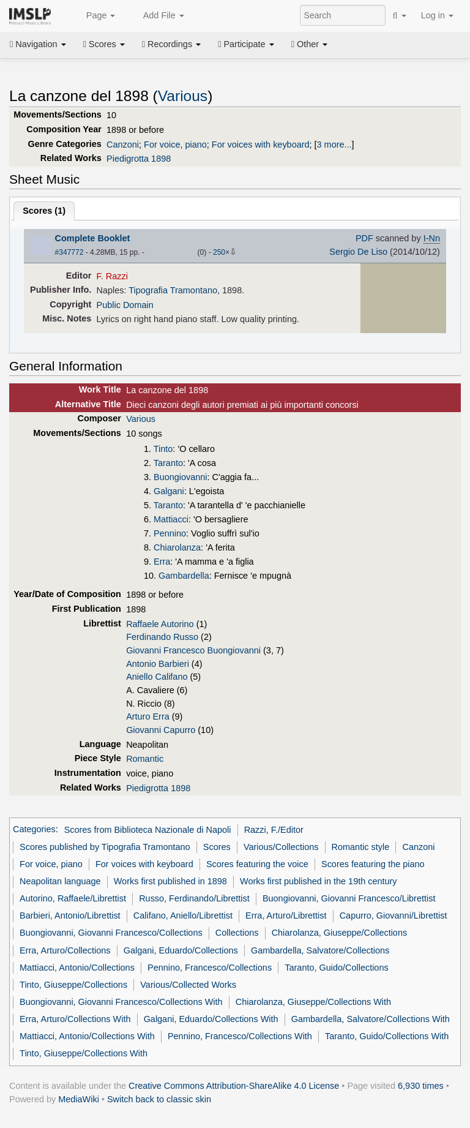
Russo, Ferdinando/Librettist (194, 898)
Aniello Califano (156, 677)
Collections (237, 933)
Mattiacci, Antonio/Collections (77, 967)
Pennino (170, 533)
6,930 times (421, 1086)
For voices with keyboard (261, 144)
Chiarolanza (177, 547)
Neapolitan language (60, 881)
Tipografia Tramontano (173, 290)
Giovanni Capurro (160, 730)
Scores (104, 44)
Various (182, 96)
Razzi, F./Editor (274, 830)
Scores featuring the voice (257, 864)
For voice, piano (175, 144)
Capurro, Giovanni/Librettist (393, 915)
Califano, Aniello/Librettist (183, 915)
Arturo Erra (148, 716)
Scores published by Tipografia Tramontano (105, 847)
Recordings (171, 44)
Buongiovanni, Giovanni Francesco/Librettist (349, 898)
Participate (246, 44)
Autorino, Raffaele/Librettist (73, 898)
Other (309, 44)
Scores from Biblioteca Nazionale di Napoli (147, 830)
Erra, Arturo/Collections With (75, 1019)
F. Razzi (112, 276)
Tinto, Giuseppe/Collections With (83, 1053)
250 (219, 252)
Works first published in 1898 (170, 881)
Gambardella (184, 576)
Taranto (168, 463)
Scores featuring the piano (373, 864)
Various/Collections (281, 847)
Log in (437, 15)
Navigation (38, 44)
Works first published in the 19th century (318, 881)
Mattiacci (171, 519)
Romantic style (361, 847)
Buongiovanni (180, 477)
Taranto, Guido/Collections (336, 967)
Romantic (144, 759)
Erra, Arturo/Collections (65, 950)
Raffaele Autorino (160, 624)
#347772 (69, 252)
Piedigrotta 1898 (138, 159)
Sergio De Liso (358, 252)
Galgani (169, 491)
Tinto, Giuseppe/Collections (73, 985)
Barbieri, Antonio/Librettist (70, 915)
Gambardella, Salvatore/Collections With (370, 1019)
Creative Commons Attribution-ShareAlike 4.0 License (234, 1086)
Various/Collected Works (188, 985)
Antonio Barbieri (157, 664)
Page (94, 15)
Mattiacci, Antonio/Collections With (87, 1036)
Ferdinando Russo (162, 637)
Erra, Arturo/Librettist (285, 915)
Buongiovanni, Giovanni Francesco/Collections (111, 933)
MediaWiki (78, 1099)
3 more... (334, 144)
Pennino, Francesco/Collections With (240, 1036)
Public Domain (125, 305)
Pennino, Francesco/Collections (209, 967)
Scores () (44, 211)
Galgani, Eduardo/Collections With (211, 1019)
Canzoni (122, 144)
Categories (34, 830)
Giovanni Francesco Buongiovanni (193, 650)
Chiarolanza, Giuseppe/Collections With (313, 1002)
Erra (162, 561)
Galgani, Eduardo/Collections (181, 950)
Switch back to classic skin (159, 1099)
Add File (157, 15)
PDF (364, 238)
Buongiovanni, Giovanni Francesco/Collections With (121, 1002)
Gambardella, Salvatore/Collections (320, 950)
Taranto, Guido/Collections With (387, 1036)
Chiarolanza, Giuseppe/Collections (340, 933)
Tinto (163, 449)
